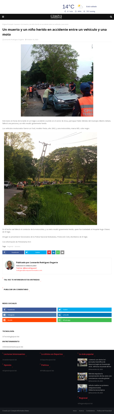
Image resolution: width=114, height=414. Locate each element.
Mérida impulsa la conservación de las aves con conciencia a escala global (100, 376)
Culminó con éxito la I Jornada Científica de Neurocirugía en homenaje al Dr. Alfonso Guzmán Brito (100, 363)
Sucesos (17, 24)
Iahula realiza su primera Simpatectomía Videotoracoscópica (98, 387)
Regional (10, 246)
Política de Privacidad (104, 411)
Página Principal (7, 24)
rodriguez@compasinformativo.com (29, 270)
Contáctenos (90, 411)
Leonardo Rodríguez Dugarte (14, 40)
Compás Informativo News (20, 411)
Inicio (75, 411)
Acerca (81, 411)
